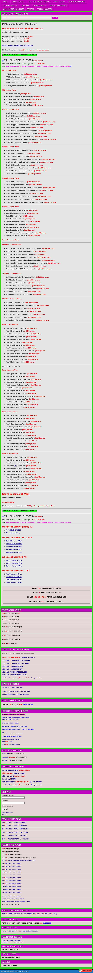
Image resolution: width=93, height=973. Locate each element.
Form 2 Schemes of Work (14, 577)
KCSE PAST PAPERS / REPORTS (39, 2)
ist (15, 466)
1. (15, 717)
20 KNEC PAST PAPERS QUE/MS (11, 863)
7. (11, 736)
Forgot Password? (7, 812)
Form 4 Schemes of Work (14, 582)
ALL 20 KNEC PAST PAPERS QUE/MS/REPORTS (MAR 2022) (18, 860)
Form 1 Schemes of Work (14, 574)
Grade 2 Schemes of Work (14, 544)
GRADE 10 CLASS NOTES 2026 (12, 688)
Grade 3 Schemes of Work (14, 546)
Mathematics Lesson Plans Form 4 (19, 24)
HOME (5, 2)
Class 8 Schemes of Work (14, 566)
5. (18, 729)
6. (12, 733)
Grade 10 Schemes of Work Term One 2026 (16, 691)
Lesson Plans (25, 5)
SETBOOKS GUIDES (9, 5)
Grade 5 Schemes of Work (14, 552)
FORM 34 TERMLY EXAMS (76, 2)
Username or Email (8, 795)
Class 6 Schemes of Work (14, 560)
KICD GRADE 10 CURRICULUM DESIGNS (15, 694)
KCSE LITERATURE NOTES (11, 744)
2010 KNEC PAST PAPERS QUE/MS (11, 892)
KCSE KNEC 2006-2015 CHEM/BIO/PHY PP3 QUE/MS (16, 901)
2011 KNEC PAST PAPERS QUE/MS (11, 889)
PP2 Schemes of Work (13, 533)
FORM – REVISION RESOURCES (46, 588)
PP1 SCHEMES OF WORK (13, 530)
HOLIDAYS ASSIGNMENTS (58, 5)
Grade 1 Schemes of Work (14, 541)
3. (10, 723)
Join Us (4, 814)
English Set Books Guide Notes (11, 739)
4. (14, 726)
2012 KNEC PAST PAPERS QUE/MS (11, 886)
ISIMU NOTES (7, 741)
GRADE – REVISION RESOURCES (46, 597)
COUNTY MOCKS (59, 2)
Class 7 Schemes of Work (14, 563)
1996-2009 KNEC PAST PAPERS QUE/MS (13, 899)
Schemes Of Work (38, 5)
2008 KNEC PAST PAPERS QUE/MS (11, 896)
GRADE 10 (30, 9)
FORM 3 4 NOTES (18, 2)
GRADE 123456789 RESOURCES (13, 9)
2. (10, 720)
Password (5, 800)
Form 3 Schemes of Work (14, 579)
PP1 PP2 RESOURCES (44, 9)
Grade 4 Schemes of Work (14, 549)
